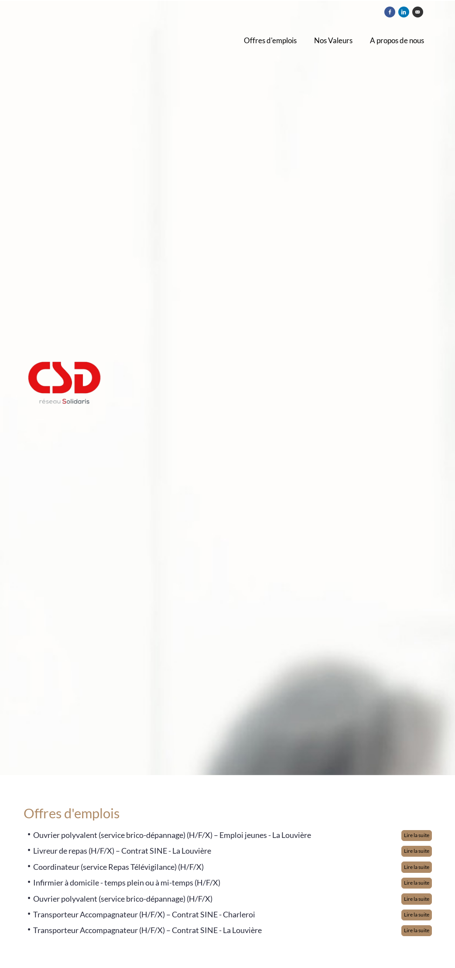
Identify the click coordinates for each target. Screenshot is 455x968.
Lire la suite (416, 835)
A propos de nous (397, 40)
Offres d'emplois (270, 40)
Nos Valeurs (333, 40)
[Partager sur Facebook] (389, 12)
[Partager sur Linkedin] (403, 12)
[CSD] (105, 388)
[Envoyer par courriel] (417, 12)
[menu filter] (227, 0)
